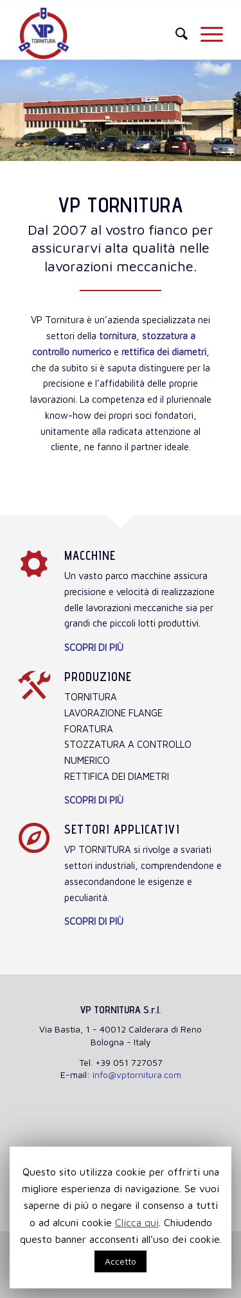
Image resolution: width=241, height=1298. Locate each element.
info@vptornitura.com (137, 1074)
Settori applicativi (122, 829)
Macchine (90, 555)
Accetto (120, 1261)
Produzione (98, 677)
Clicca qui (137, 1222)
